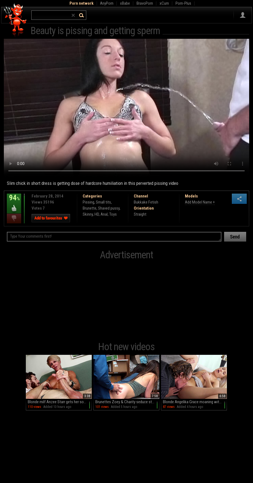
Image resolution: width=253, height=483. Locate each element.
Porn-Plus (183, 3)
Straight (140, 214)
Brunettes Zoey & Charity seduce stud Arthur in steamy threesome (127, 401)
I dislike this (14, 218)
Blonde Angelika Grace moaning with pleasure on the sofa (195, 401)
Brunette (89, 208)
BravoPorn (145, 3)
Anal (104, 214)
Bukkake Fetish (146, 202)
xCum (164, 3)
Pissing (88, 202)
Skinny (88, 214)
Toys (113, 214)
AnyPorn (106, 3)
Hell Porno (15, 20)
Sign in (242, 15)
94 (14, 202)
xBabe (125, 3)
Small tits (103, 202)
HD (96, 214)
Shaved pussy (108, 208)
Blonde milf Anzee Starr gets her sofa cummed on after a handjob (60, 401)
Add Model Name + (200, 202)
